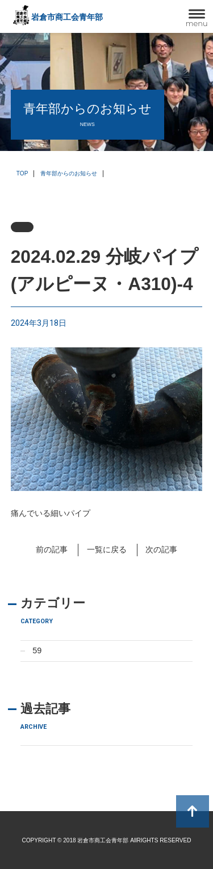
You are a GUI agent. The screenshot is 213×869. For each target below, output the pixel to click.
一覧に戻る (107, 549)
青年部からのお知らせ (68, 173)
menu (197, 23)
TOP (22, 173)
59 (36, 650)
